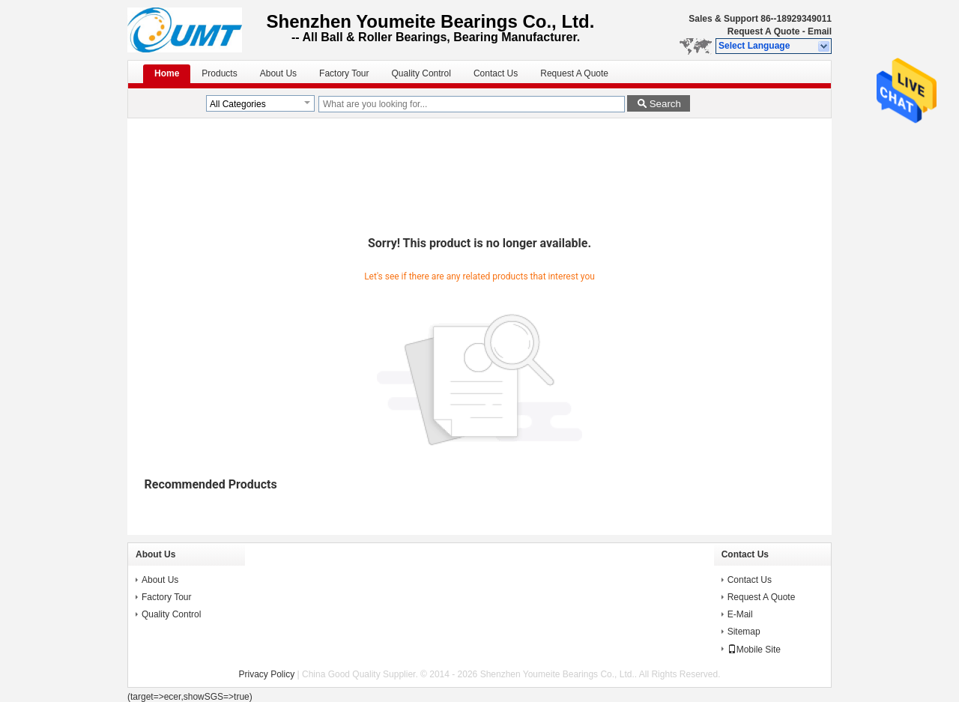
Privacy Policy (267, 674)
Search (665, 103)
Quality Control (421, 73)
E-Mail (740, 614)
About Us (278, 73)
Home (166, 73)
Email (820, 31)
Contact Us (496, 73)
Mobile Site (754, 649)
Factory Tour (344, 73)
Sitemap (743, 631)
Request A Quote (763, 31)
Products (219, 73)
